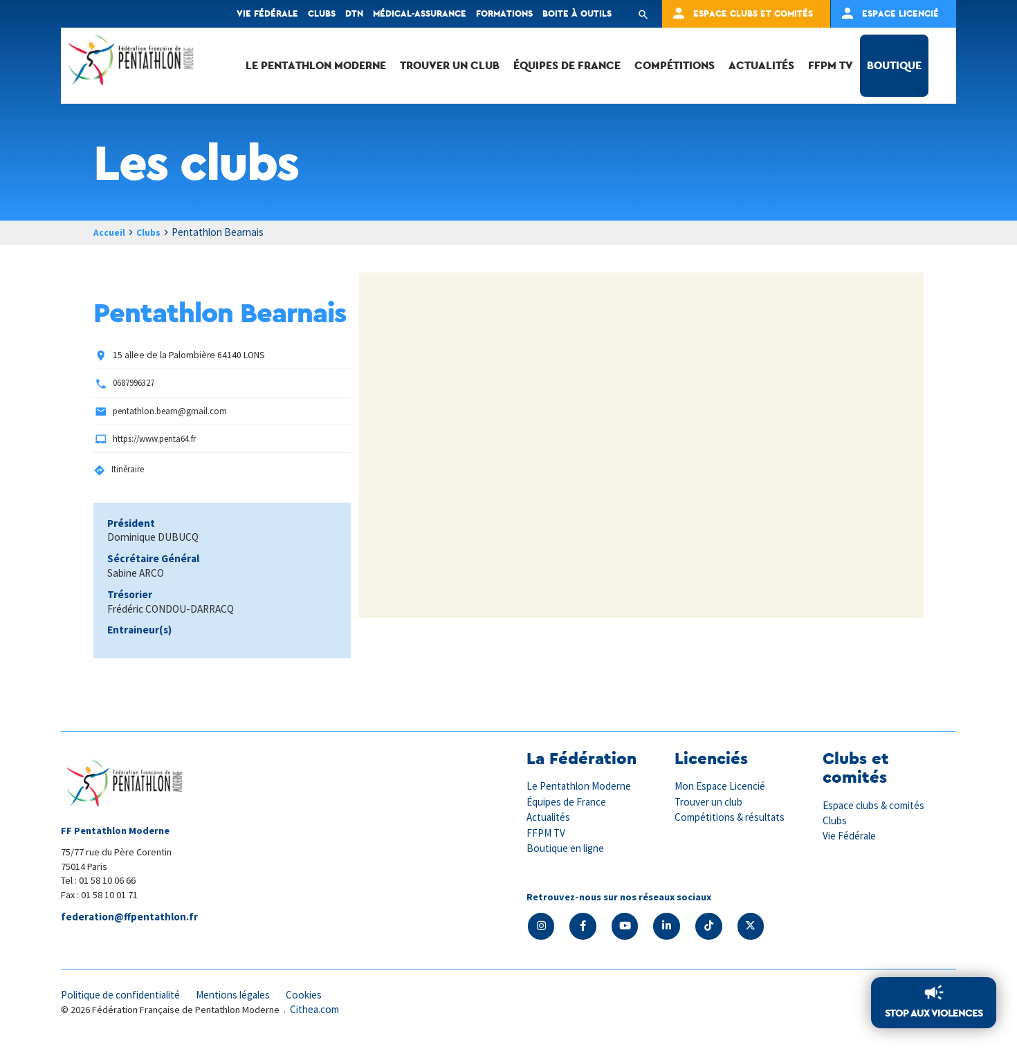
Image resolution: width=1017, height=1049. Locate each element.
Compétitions (674, 65)
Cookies (323, 997)
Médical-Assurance (419, 13)
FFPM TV (830, 65)
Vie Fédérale (851, 837)
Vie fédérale (267, 13)
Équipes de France (567, 65)
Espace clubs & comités (878, 806)
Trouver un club (450, 65)
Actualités (761, 65)
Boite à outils (577, 13)
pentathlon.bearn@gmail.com (172, 411)
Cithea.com (317, 1013)
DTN (354, 13)
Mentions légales (247, 997)
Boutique (894, 65)
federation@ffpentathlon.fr (132, 918)
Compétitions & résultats (735, 817)
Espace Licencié (900, 13)
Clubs (322, 13)
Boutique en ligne (568, 848)
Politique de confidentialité (126, 997)
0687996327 (137, 383)
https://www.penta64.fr (158, 439)
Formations (504, 13)
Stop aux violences (930, 1012)
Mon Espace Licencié (723, 787)
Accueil (111, 232)
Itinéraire (129, 470)
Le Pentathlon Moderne (316, 65)
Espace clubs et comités (753, 13)
